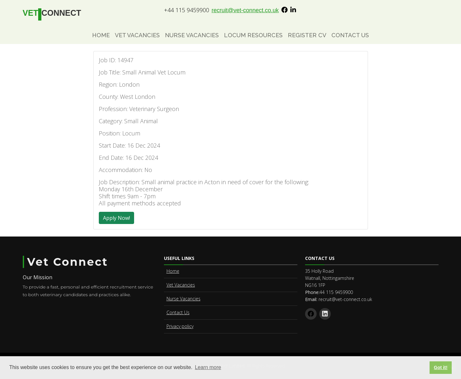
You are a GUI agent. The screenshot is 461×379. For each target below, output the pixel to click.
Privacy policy (179, 326)
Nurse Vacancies (192, 35)
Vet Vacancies (137, 35)
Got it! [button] (440, 367)
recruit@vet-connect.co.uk (245, 10)
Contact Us (350, 35)
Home (101, 35)
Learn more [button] (208, 367)
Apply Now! (116, 217)
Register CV (307, 35)
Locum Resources (253, 35)
